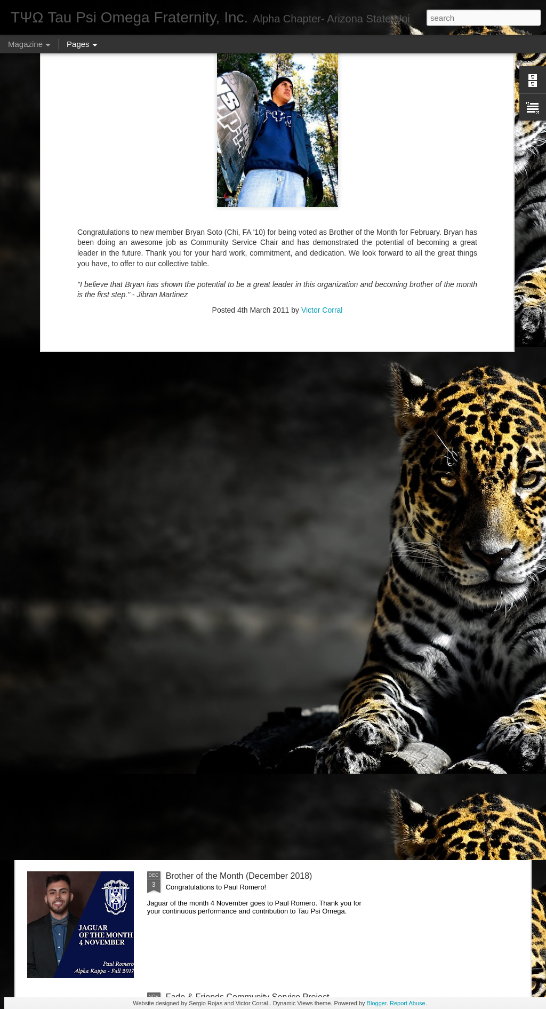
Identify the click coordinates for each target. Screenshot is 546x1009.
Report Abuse (407, 1003)
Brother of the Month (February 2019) (236, 633)
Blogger (377, 1003)
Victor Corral (322, 133)
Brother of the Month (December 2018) (239, 875)
